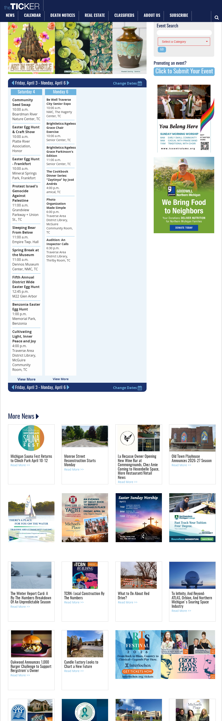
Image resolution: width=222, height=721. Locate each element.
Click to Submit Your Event (184, 71)
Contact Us (34, 696)
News (50, 6)
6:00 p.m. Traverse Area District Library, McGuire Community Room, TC (59, 215)
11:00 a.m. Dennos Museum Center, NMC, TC (24, 227)
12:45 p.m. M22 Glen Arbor (24, 251)
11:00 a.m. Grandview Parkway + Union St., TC (26, 181)
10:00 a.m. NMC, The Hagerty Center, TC (59, 107)
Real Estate (116, 6)
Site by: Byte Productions (111, 715)
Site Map (81, 696)
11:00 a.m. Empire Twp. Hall (24, 205)
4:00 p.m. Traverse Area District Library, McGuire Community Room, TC (25, 307)
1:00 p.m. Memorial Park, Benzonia (24, 275)
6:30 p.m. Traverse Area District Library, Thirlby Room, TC (58, 249)
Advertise (46, 696)
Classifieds (139, 6)
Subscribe (181, 6)
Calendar (67, 6)
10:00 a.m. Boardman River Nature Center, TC (25, 107)
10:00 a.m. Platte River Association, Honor (25, 131)
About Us (160, 6)
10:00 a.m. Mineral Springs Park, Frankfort (25, 155)
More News (22, 369)
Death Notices (91, 6)
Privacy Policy (95, 696)
